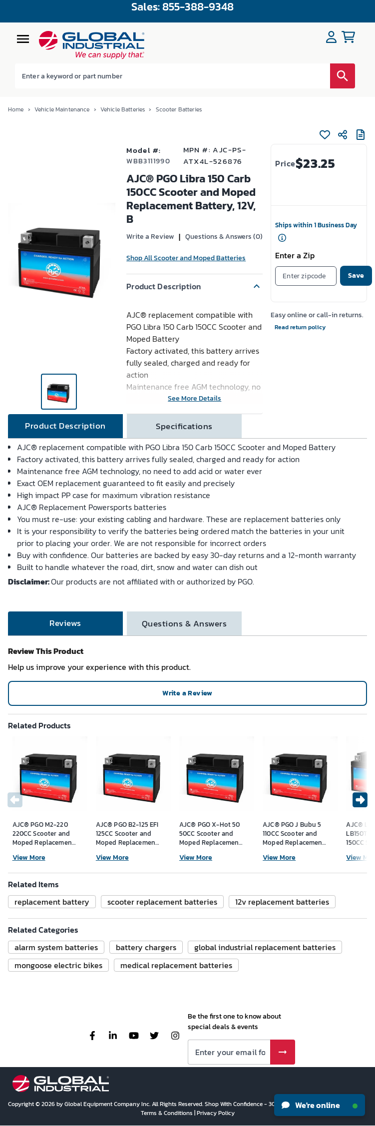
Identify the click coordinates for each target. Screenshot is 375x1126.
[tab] (65, 426)
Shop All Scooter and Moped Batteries (186, 258)
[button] (194, 286)
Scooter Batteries (179, 109)
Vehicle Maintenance (62, 109)
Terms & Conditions (167, 1113)
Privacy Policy (216, 1113)
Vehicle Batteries (122, 109)
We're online (320, 1105)
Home (16, 109)
